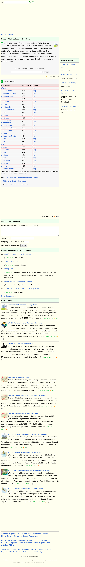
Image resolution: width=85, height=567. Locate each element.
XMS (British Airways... (70, 82)
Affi (2, 144)
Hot (8, 542)
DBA (19, 551)
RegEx (4, 554)
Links (10, 554)
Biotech (21, 554)
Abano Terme (6, 91)
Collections (21, 542)
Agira (3, 152)
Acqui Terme (6, 130)
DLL (36, 551)
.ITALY (4, 88)
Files (41, 551)
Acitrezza (5, 118)
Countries (26, 535)
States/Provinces (21, 538)
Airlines (4, 535)
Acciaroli (5, 101)
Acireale (4, 115)
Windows (25, 551)
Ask (14, 547)
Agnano (4, 163)
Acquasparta (6, 125)
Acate (3, 99)
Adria (3, 139)
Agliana (4, 155)
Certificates (49, 551)
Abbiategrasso (7, 96)
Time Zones (42, 542)
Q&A (15, 554)
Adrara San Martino (9, 136)
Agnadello (5, 160)
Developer (11, 551)
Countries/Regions (9, 544)
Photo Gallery (7, 538)
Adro (3, 141)
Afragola (4, 147)
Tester (3, 551)
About (13, 542)
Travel (35, 554)
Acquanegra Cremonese (6, 121)
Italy (34, 88)
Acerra (4, 104)
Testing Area (8, 271)
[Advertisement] (30, 18)
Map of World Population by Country (18, 283)
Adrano (4, 133)
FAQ (40, 554)
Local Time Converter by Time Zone (17, 256)
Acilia (3, 112)
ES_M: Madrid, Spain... (70, 106)
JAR (31, 551)
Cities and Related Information (15, 181)
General (45, 535)
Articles (4, 547)
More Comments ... (8, 298)
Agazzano (5, 150)
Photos (49, 544)
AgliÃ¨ (4, 158)
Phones (28, 554)
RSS (10, 547)
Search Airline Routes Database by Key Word (21, 291)
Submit (23, 247)
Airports (12, 535)
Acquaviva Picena (8, 128)
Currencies (36, 535)
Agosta (4, 166)
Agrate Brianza (7, 169)
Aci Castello (6, 107)
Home (3, 34)
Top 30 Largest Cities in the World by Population (22, 177)
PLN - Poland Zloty (11, 263)
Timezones (33, 538)
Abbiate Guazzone (8, 93)
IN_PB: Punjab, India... (70, 75)
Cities (10, 34)
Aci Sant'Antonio (8, 110)
